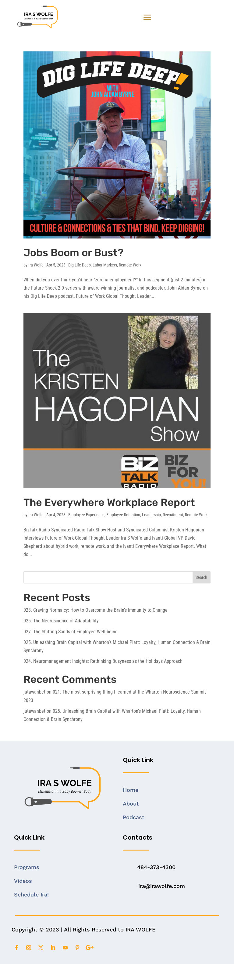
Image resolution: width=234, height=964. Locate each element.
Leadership (151, 514)
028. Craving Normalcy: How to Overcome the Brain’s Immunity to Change (95, 610)
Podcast (133, 817)
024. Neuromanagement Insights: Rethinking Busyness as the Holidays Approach (103, 661)
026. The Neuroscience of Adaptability (61, 621)
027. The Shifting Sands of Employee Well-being (70, 632)
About (131, 803)
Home (130, 790)
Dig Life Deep (79, 265)
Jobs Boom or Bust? (73, 252)
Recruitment (173, 514)
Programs (26, 867)
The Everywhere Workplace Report (109, 502)
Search (201, 577)
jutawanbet (34, 692)
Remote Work (130, 265)
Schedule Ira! (31, 894)
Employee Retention (123, 514)
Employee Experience (86, 514)
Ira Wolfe (36, 265)
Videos (23, 881)
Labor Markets (105, 265)
